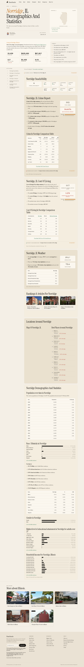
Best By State (32, 651)
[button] (50, 72)
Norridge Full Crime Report (42, 166)
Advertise (65, 643)
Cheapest (34, 2)
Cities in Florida (49, 643)
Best (24, 2)
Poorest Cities (32, 647)
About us (65, 638)
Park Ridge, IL (56, 377)
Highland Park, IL (57, 336)
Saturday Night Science (41, 44)
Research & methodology (69, 640)
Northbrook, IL (56, 356)
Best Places (31, 638)
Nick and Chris (18, 657)
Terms (65, 647)
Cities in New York (50, 645)
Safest (28, 2)
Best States (31, 649)
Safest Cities (31, 640)
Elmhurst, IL (56, 362)
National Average (53, 216)
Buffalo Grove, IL (56, 341)
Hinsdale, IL (56, 351)
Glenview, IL (56, 367)
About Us (51, 2)
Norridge (40, 216)
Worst (39, 2)
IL (10, 6)
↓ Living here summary (55, 28)
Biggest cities (49, 638)
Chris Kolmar (12, 33)
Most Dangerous (32, 645)
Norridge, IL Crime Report (38, 98)
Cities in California (50, 640)
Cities (20, 2)
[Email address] (13, 645)
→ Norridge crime (54, 29)
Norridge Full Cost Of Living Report (42, 238)
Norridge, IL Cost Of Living (38, 181)
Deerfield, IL (56, 346)
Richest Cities (32, 643)
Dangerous (44, 2)
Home (8, 6)
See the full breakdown (31, 460)
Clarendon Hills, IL (57, 372)
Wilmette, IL (55, 330)
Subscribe (22, 645)
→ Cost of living (54, 31)
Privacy (65, 645)
